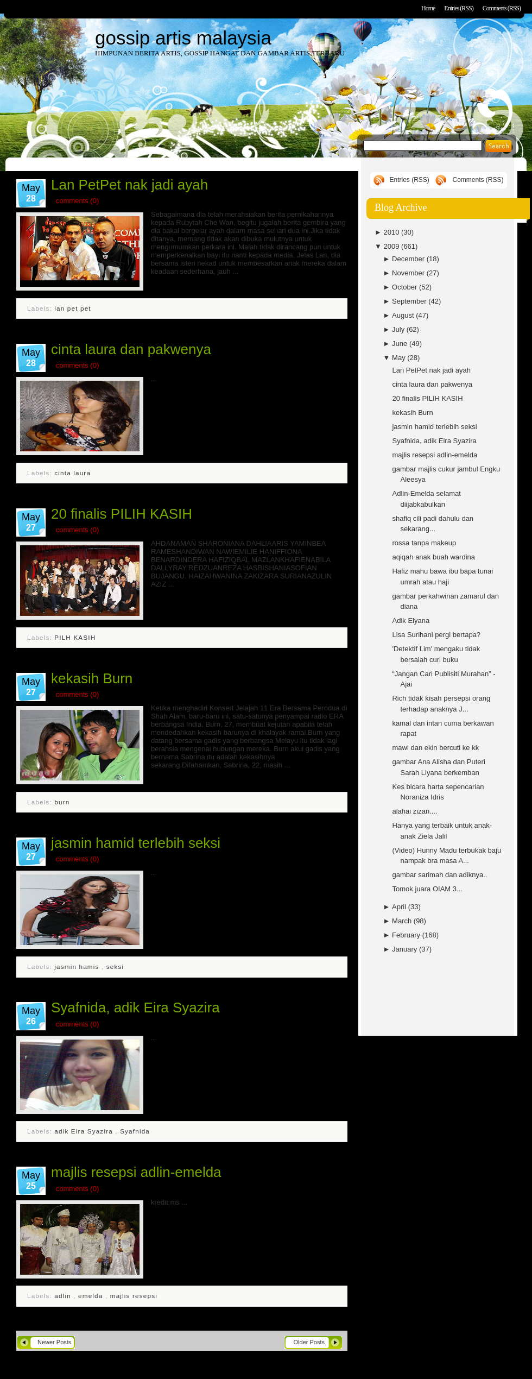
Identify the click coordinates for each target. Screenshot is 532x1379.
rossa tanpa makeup (424, 543)
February (407, 935)
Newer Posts (54, 1342)
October (405, 287)
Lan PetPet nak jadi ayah (129, 185)
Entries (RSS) (458, 8)
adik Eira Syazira (84, 1131)
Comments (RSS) (502, 8)
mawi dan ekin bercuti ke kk (435, 748)
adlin (63, 1295)
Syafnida (135, 1131)
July (399, 329)
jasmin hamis (78, 966)
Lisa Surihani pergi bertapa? (436, 635)
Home (428, 8)
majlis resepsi (133, 1295)
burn (61, 801)
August (404, 315)
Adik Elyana (410, 620)
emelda (91, 1295)
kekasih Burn (91, 678)
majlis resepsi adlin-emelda (136, 1172)
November (409, 273)
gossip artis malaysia (183, 37)
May (399, 358)
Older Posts (309, 1342)
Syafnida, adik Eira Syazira (135, 1007)
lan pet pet (72, 308)
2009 (392, 246)
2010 (392, 232)
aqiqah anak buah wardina (433, 557)
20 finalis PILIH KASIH (121, 514)
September (410, 301)
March (403, 921)
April (400, 907)
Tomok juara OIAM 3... (427, 889)
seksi (115, 966)
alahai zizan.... (414, 811)
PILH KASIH (75, 637)
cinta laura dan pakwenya (131, 349)
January (405, 949)
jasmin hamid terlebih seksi (135, 843)
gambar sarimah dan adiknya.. (439, 875)
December (409, 259)
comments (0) (77, 201)
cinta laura (72, 472)
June (400, 343)
